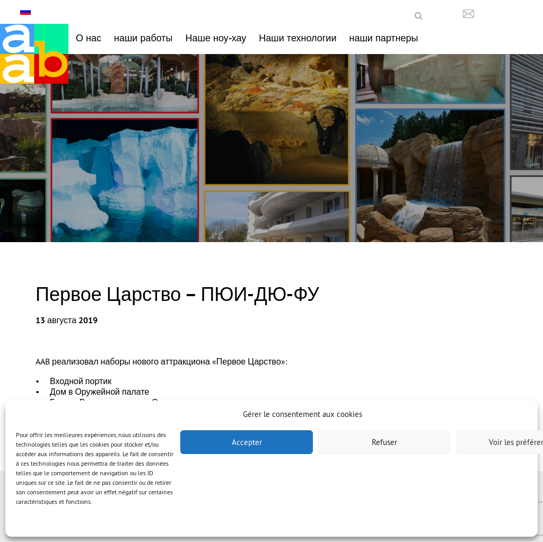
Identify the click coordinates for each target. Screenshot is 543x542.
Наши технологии (297, 38)
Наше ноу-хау (216, 38)
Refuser (384, 442)
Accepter (247, 442)
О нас (88, 38)
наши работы (143, 38)
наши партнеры (383, 38)
